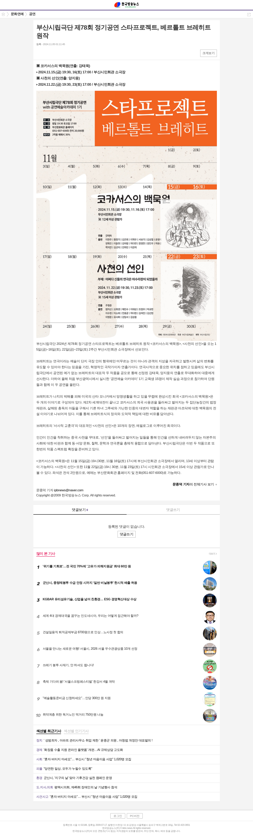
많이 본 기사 (45, 554)
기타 (63, 53)
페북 (39, 53)
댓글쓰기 (173, 510)
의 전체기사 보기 (193, 484)
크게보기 (208, 53)
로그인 (117, 816)
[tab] (49, 731)
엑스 (47, 53)
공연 (32, 14)
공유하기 (249, 14)
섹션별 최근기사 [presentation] (48, 731)
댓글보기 (80, 510)
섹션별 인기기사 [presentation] (76, 731)
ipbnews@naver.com (68, 490)
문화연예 (17, 14)
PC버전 (135, 816)
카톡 (55, 53)
